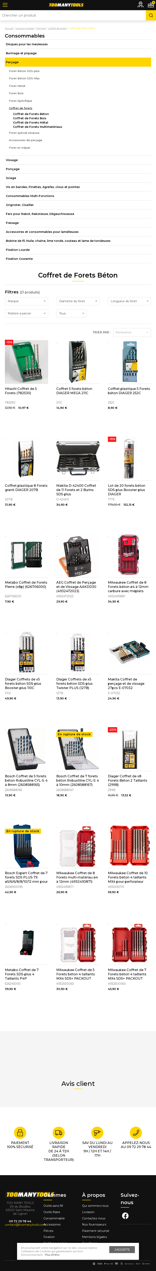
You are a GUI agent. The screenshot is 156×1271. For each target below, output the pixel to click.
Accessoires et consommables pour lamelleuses (42, 232)
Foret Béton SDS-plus (24, 71)
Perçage (12, 62)
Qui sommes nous (95, 1206)
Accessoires (52, 1224)
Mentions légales (95, 1237)
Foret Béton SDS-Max (24, 78)
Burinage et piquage (21, 53)
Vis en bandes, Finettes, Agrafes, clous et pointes (43, 187)
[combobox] (26, 301)
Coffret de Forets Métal (30, 122)
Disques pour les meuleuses (27, 44)
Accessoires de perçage (25, 140)
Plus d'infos (52, 1254)
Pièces (48, 1231)
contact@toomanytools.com (25, 1225)
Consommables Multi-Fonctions (30, 196)
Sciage (11, 178)
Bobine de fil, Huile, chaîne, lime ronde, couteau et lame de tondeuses (58, 241)
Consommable (54, 1218)
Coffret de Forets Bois (29, 118)
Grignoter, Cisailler (20, 205)
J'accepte (122, 1249)
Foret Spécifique (20, 100)
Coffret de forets (20, 108)
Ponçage (13, 169)
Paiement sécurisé (95, 1231)
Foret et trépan (19, 147)
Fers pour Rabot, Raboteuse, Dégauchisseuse (40, 214)
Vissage (12, 160)
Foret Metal (17, 85)
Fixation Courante (19, 259)
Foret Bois (16, 93)
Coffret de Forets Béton (31, 114)
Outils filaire (51, 1212)
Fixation (49, 1237)
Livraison (88, 1212)
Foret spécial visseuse (24, 132)
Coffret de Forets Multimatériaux (37, 127)
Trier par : (101, 332)
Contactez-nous (93, 1218)
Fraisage (12, 223)
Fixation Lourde (18, 250)
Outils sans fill (53, 1206)
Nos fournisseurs (94, 1224)
